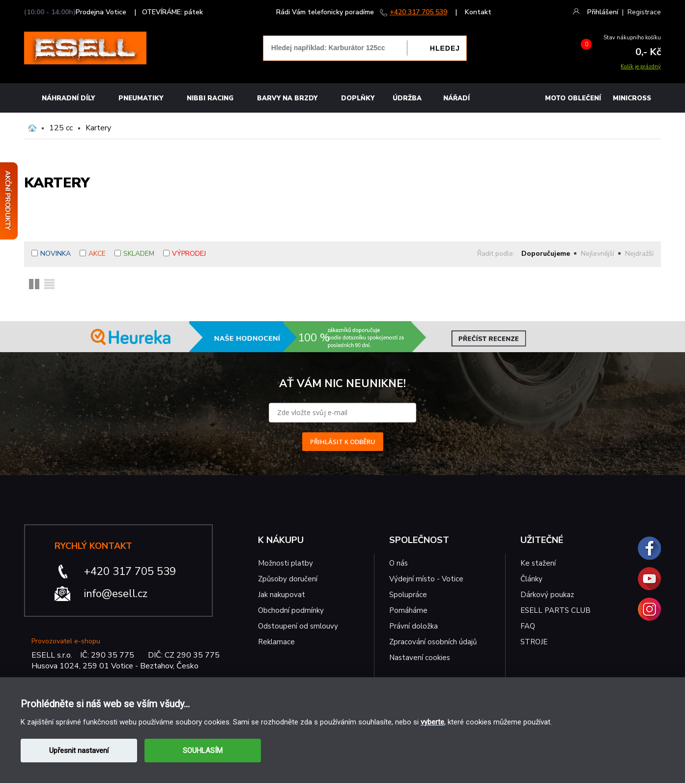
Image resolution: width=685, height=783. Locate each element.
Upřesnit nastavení (79, 750)
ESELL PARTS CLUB (555, 610)
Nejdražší (639, 253)
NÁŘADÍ (456, 98)
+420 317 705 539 (418, 12)
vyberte (432, 722)
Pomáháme (408, 610)
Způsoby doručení (287, 579)
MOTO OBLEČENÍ (573, 98)
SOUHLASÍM (203, 750)
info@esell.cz (115, 593)
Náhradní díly (68, 98)
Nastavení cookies (419, 658)
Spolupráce (408, 595)
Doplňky (357, 98)
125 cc (61, 127)
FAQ (527, 626)
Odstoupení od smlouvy (298, 626)
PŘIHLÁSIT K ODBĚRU (342, 441)
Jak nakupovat (281, 595)
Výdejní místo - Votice (426, 579)
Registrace (644, 12)
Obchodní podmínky (291, 610)
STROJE (533, 642)
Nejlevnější (597, 253)
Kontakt (478, 12)
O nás (398, 563)
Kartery (98, 127)
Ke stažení (538, 563)
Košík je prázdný (641, 66)
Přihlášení (602, 12)
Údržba (407, 98)
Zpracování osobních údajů (433, 642)
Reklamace (276, 642)
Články (531, 579)
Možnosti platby (285, 563)
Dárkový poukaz (547, 595)
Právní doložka (413, 626)
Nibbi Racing (210, 98)
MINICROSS (632, 98)
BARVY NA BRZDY (287, 98)
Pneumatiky (140, 98)
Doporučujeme (545, 253)
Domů (32, 128)
